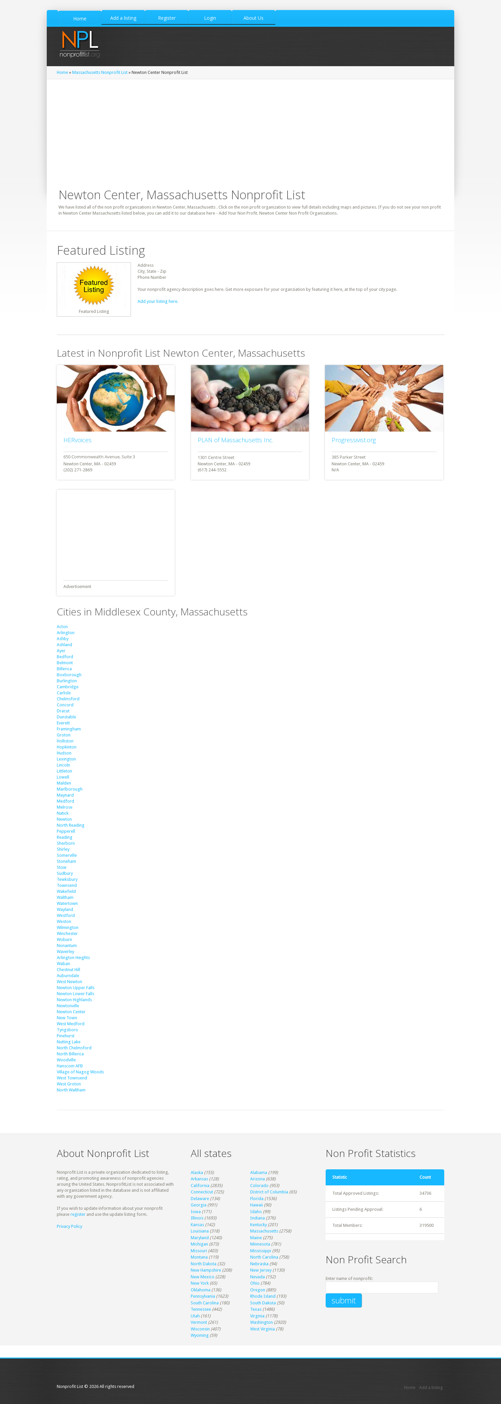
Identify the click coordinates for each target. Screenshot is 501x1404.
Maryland (200, 1237)
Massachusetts (264, 1231)
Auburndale (68, 975)
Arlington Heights (73, 957)
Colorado (259, 1185)
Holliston (65, 740)
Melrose (64, 807)
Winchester (67, 933)
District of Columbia (269, 1191)
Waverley (65, 951)
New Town (67, 1017)
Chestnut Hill (68, 969)
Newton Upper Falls (76, 987)
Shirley (63, 849)
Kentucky (258, 1224)
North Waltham (71, 1089)
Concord (65, 704)
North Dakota (203, 1263)
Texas (256, 1309)
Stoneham (66, 861)
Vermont (199, 1322)
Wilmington (67, 927)
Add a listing (431, 1387)
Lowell (63, 777)
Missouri (199, 1250)
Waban (63, 963)
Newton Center (71, 1011)
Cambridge (67, 686)
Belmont (65, 662)
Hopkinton (66, 746)
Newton (64, 819)
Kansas (197, 1224)
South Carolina (205, 1302)
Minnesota (260, 1244)
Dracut (63, 710)
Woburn (64, 939)
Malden (64, 783)
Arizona (257, 1178)
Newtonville (68, 1005)
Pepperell (66, 831)
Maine (256, 1237)
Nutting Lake (68, 1041)
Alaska (197, 1172)
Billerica (64, 668)
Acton (62, 626)
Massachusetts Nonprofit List (100, 72)
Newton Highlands (74, 999)
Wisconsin (200, 1328)
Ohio (255, 1283)
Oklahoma (200, 1289)
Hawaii (256, 1204)
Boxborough (69, 674)
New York (200, 1283)
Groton (63, 734)
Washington (261, 1322)
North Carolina (264, 1257)
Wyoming (200, 1335)
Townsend (67, 885)
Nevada (257, 1276)
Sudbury (65, 873)
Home (62, 72)
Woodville (66, 1059)
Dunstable (66, 716)
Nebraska (259, 1263)
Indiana (257, 1217)
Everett (63, 722)
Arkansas (199, 1178)
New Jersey (261, 1270)
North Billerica (70, 1053)
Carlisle (64, 692)
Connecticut (202, 1191)
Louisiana (200, 1231)
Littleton (64, 771)
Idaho (256, 1211)
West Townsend (72, 1077)
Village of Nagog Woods (80, 1071)
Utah (195, 1315)
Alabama (258, 1172)
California (200, 1185)
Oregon (257, 1289)
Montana (199, 1257)
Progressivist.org (354, 440)
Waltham (65, 897)
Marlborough (69, 789)
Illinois (197, 1217)
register (78, 1214)
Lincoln (63, 765)
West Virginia (262, 1328)
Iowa (196, 1211)
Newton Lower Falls (75, 993)
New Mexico (202, 1276)
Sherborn (66, 843)
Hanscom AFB (70, 1065)
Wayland (65, 909)
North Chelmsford (74, 1047)
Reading (64, 837)
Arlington (65, 632)
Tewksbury (67, 879)
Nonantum (67, 945)
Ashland (64, 644)
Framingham (69, 728)
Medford (65, 801)
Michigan (199, 1244)
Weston (64, 921)
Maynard (65, 795)
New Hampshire (206, 1270)
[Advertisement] (250, 129)
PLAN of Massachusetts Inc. (235, 440)
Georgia (198, 1204)
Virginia (257, 1315)
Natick (62, 813)
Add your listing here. (158, 301)
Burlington (67, 680)
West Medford (71, 1023)
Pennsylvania (203, 1296)
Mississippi (260, 1250)
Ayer (61, 650)
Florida (257, 1198)
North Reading (71, 825)
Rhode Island (263, 1296)
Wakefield (66, 891)
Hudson (64, 752)
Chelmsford (68, 698)
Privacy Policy (69, 1226)
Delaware (200, 1198)
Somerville (67, 855)
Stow (61, 867)
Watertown (67, 903)
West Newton (69, 981)
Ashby (62, 638)
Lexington (66, 759)
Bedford (65, 656)
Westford (66, 915)
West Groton (69, 1083)
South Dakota (263, 1302)
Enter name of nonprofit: (349, 1278)
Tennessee (201, 1309)
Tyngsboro (67, 1029)
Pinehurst (65, 1035)
